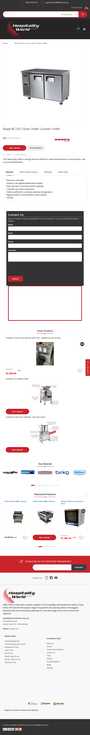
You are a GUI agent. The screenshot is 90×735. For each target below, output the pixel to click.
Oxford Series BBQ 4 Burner (44, 501)
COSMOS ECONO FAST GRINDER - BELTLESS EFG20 (25, 417)
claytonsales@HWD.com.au (57, 2)
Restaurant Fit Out (12, 647)
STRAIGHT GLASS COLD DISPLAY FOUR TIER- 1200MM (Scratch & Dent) (33, 338)
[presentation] (26, 268)
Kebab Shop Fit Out (12, 656)
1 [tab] (35, 546)
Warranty (63, 172)
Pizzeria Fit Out (10, 662)
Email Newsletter (53, 662)
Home (5, 43)
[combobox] (29, 14)
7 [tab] (49, 546)
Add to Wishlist (19, 154)
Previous (84, 495)
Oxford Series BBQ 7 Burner (72, 501)
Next (87, 495)
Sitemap (50, 668)
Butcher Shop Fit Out (13, 659)
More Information (29, 172)
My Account (78, 7)
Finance (50, 659)
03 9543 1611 (13, 629)
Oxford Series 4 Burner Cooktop (14, 502)
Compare (7, 154)
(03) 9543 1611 (32, 2)
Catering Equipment (12, 641)
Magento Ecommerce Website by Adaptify (21, 710)
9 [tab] (52, 546)
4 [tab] (43, 546)
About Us (50, 644)
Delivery (48, 172)
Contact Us (51, 653)
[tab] (9, 173)
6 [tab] (47, 546)
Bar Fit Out (9, 653)
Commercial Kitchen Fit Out (15, 644)
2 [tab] (38, 546)
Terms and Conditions (55, 650)
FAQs (49, 656)
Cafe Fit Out (9, 650)
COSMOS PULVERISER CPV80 (17, 379)
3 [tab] (41, 546)
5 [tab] (45, 546)
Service (49, 647)
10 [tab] (54, 546)
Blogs (49, 665)
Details (9, 172)
